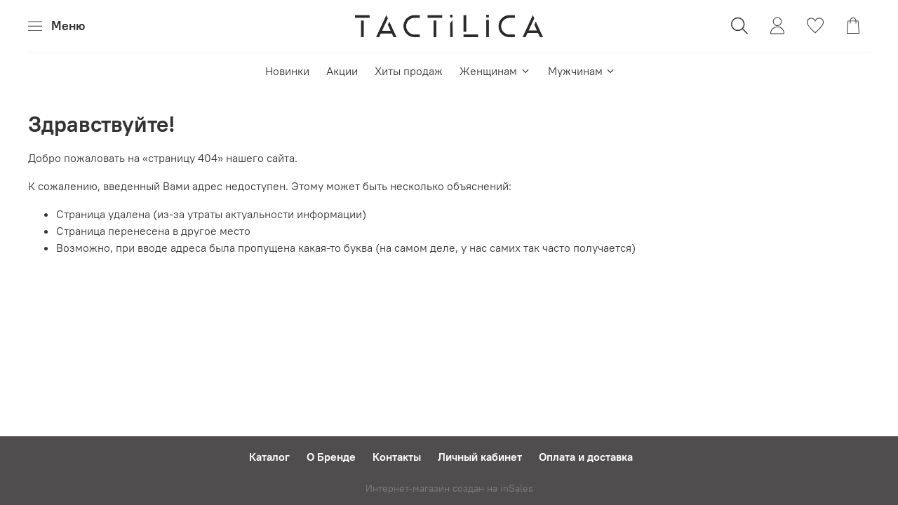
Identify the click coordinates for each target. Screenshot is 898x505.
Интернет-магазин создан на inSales (449, 488)
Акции (342, 71)
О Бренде (331, 457)
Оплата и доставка (586, 457)
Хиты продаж (409, 71)
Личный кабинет (480, 457)
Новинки (287, 71)
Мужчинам (582, 71)
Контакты (397, 457)
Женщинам (495, 71)
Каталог (269, 457)
